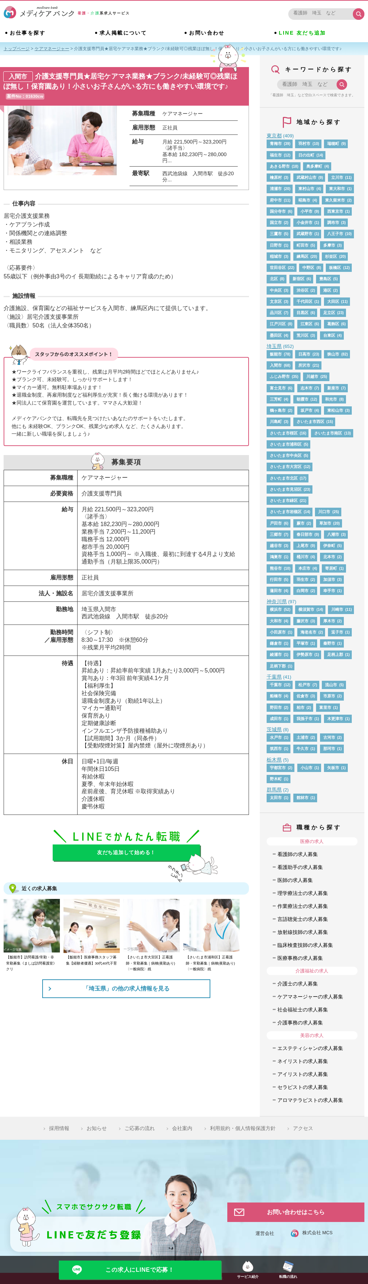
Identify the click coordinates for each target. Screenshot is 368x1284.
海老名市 (308, 632)
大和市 (276, 621)
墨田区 (276, 335)
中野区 (308, 267)
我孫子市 (304, 718)
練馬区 (302, 256)
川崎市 (337, 609)
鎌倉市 (276, 643)
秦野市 (329, 643)
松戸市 (304, 685)
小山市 (306, 767)
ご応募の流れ (139, 1128)
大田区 (333, 301)
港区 (327, 290)
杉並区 (331, 256)
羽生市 (302, 579)
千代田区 (304, 301)
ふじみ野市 (280, 376)
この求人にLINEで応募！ (139, 1270)
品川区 (276, 312)
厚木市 (329, 621)
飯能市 (276, 354)
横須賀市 (306, 609)
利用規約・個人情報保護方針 (243, 1128)
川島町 (276, 421)
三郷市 (276, 534)
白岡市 (302, 590)
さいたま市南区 (328, 433)
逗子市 (337, 632)
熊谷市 (276, 568)
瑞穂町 (333, 143)
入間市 (276, 365)
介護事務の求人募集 (300, 1022)
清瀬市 (276, 188)
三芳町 (276, 399)
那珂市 (329, 748)
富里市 (325, 707)
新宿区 (299, 279)
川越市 (312, 376)
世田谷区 (278, 267)
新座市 (333, 388)
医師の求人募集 (295, 880)
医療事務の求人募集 (300, 958)
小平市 (306, 211)
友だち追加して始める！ (126, 852)
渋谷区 (302, 290)
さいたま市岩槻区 (286, 511)
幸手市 (329, 590)
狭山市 (333, 354)
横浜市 (276, 609)
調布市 (333, 222)
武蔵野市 (304, 233)
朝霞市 (302, 399)
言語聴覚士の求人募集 (302, 919)
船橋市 (276, 696)
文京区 (276, 301)
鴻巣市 (276, 557)
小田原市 (278, 632)
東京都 (274, 135)
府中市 (276, 200)
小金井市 (304, 222)
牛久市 (302, 748)
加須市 (329, 579)
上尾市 (302, 545)
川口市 (324, 511)
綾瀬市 (276, 654)
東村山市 (306, 188)
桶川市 (302, 557)
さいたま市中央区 (286, 455)
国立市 (276, 222)
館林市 (302, 797)
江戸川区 (278, 324)
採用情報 (59, 1128)
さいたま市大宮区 (286, 466)
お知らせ (97, 1128)
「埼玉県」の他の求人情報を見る (126, 988)
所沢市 (304, 365)
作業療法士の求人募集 (302, 906)
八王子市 (335, 233)
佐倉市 (302, 696)
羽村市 (304, 143)
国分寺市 (278, 211)
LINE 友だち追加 (302, 33)
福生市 (276, 155)
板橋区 (335, 267)
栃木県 (274, 760)
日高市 (304, 354)
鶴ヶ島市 (278, 410)
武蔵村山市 (306, 177)
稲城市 (276, 256)
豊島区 (325, 279)
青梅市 (276, 143)
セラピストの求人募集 (302, 1087)
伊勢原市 (304, 654)
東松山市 (335, 410)
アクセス (303, 1128)
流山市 (331, 685)
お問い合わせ (207, 33)
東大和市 (337, 188)
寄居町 (331, 568)
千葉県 (274, 677)
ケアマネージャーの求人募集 (310, 997)
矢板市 (333, 767)
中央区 (276, 290)
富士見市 (278, 388)
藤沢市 (302, 621)
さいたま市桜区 (284, 433)
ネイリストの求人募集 (302, 1061)
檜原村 (276, 177)
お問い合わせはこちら (296, 1212)
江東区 (306, 324)
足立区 (329, 312)
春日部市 (304, 534)
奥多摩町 (314, 166)
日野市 (276, 245)
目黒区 (302, 312)
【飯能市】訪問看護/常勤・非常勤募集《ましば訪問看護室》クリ (31, 963)
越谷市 (276, 545)
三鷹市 (276, 233)
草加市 (325, 523)
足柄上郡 (335, 654)
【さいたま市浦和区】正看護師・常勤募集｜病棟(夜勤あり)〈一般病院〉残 (210, 963)
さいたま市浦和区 (286, 444)
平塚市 (302, 643)
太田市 (276, 797)
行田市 (276, 579)
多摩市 (329, 245)
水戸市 (276, 737)
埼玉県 (274, 346)
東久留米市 (335, 200)
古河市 (329, 737)
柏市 (301, 707)
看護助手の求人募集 (300, 867)
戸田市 (276, 523)
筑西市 (276, 748)
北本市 (329, 557)
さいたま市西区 (310, 421)
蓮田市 (276, 590)
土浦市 (302, 737)
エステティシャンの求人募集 (310, 1048)
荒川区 (302, 335)
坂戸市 (306, 410)
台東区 (329, 335)
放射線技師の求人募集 (302, 932)
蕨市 (301, 523)
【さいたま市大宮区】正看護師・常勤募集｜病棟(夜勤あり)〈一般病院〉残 (150, 963)
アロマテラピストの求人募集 (310, 1100)
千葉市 (276, 685)
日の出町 (306, 155)
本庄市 (304, 568)
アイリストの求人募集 (302, 1074)
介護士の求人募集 (297, 984)
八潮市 (333, 534)
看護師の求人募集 (297, 854)
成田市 (276, 718)
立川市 (337, 177)
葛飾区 (333, 324)
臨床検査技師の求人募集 (305, 945)
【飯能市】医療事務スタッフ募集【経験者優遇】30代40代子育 (91, 960)
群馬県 (274, 790)
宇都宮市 (278, 767)
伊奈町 (329, 545)
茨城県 (274, 729)
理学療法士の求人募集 (302, 893)
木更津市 (335, 718)
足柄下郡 (278, 666)
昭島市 (304, 200)
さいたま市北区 (284, 478)
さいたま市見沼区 (286, 489)
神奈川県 (277, 601)
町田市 (302, 245)
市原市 (329, 696)
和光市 (331, 399)
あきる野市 (280, 166)
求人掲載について (123, 33)
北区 (274, 279)
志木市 (306, 388)
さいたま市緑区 (284, 500)
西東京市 (335, 211)
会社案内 (182, 1128)
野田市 (276, 707)
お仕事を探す (27, 33)
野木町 (276, 779)
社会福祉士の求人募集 (302, 1009)
